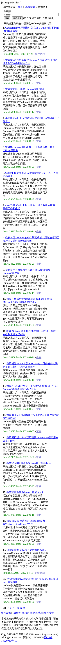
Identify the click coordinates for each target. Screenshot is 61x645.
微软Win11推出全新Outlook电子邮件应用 (29, 463)
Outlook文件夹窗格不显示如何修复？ (27, 550)
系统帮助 (40, 572)
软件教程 (40, 54)
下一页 (16, 608)
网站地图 (38, 612)
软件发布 (6, 612)
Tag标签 (16, 612)
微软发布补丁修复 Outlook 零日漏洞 (24, 89)
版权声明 (27, 612)
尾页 (22, 608)
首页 (20, 7)
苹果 (38, 431)
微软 (38, 83)
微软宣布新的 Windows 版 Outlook (25, 492)
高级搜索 (30, 7)
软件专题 (49, 612)
